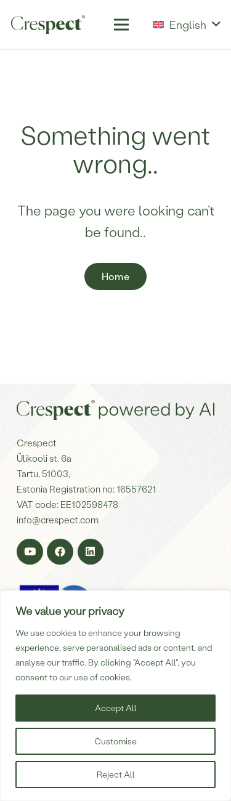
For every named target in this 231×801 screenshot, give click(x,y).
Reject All (116, 774)
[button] (186, 25)
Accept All (116, 708)
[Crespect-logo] (48, 24)
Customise (115, 741)
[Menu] (121, 24)
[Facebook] (60, 552)
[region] (115, 695)
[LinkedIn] (91, 552)
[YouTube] (30, 552)
